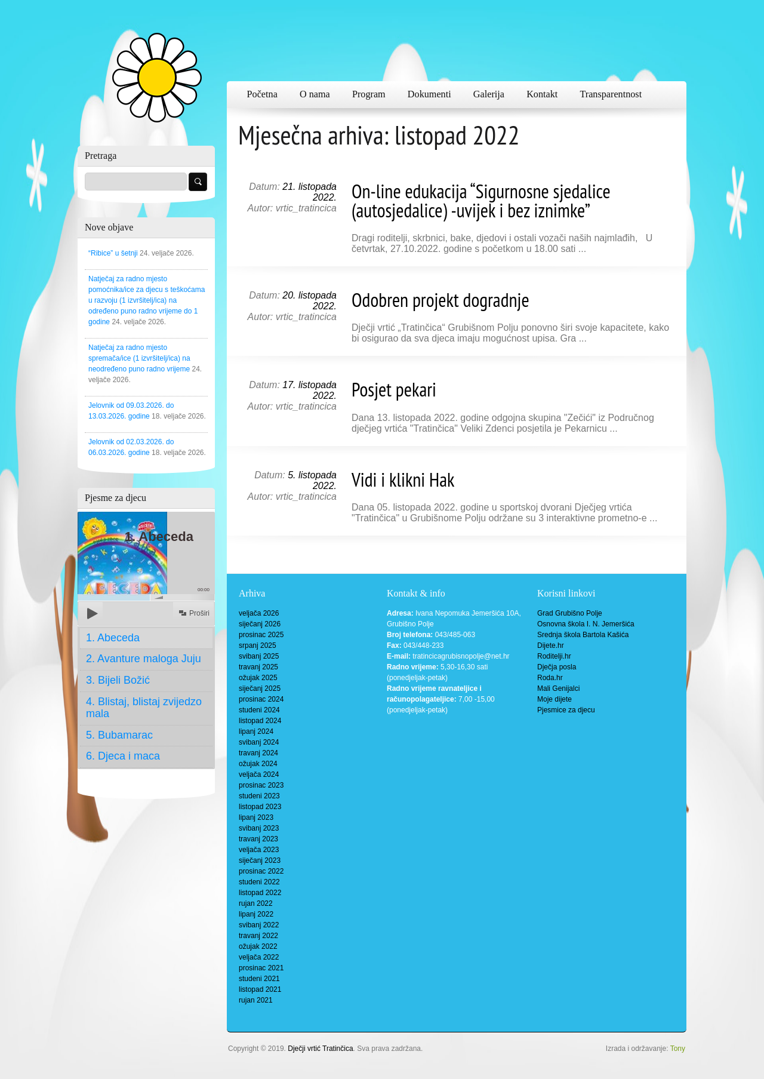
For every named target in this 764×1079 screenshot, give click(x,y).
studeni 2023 (259, 796)
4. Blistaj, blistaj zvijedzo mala (144, 708)
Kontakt (541, 94)
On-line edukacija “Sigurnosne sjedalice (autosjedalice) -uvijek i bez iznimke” (481, 201)
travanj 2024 (258, 753)
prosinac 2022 (261, 871)
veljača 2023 (259, 850)
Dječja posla (556, 667)
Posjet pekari (394, 389)
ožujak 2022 (258, 946)
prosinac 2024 (261, 699)
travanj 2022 (258, 936)
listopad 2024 (260, 721)
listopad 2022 (260, 893)
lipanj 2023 (256, 817)
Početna (262, 94)
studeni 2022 (259, 882)
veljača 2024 (259, 774)
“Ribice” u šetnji (113, 253)
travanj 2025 (258, 667)
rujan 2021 (256, 1000)
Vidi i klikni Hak (403, 479)
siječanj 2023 (260, 860)
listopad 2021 (260, 989)
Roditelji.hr (554, 656)
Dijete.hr (550, 645)
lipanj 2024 (256, 731)
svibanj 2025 (259, 656)
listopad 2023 (260, 807)
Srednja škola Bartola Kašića (583, 635)
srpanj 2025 (257, 645)
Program (369, 94)
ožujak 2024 (258, 764)
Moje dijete (554, 699)
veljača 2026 (259, 613)
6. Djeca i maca (123, 756)
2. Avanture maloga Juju (143, 659)
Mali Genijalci (558, 688)
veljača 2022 (259, 957)
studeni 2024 (259, 710)
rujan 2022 (256, 903)
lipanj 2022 (256, 914)
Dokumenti (429, 94)
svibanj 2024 (259, 742)
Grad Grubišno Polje (569, 613)
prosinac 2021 (261, 968)
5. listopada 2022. (312, 480)
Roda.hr (550, 678)
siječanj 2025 (260, 688)
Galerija (488, 94)
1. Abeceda (113, 638)
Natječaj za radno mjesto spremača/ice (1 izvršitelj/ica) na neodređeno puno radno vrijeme (139, 358)
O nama (315, 94)
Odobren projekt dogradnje (440, 299)
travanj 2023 (258, 839)
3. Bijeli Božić (118, 680)
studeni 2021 (259, 979)
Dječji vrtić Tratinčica (320, 1048)
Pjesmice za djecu (566, 710)
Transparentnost (611, 94)
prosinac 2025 (261, 635)
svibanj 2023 (259, 828)
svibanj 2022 (259, 925)
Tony (677, 1048)
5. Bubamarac (119, 735)
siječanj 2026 (260, 624)
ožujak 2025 (258, 678)
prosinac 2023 (261, 785)
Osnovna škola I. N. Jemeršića (585, 624)
